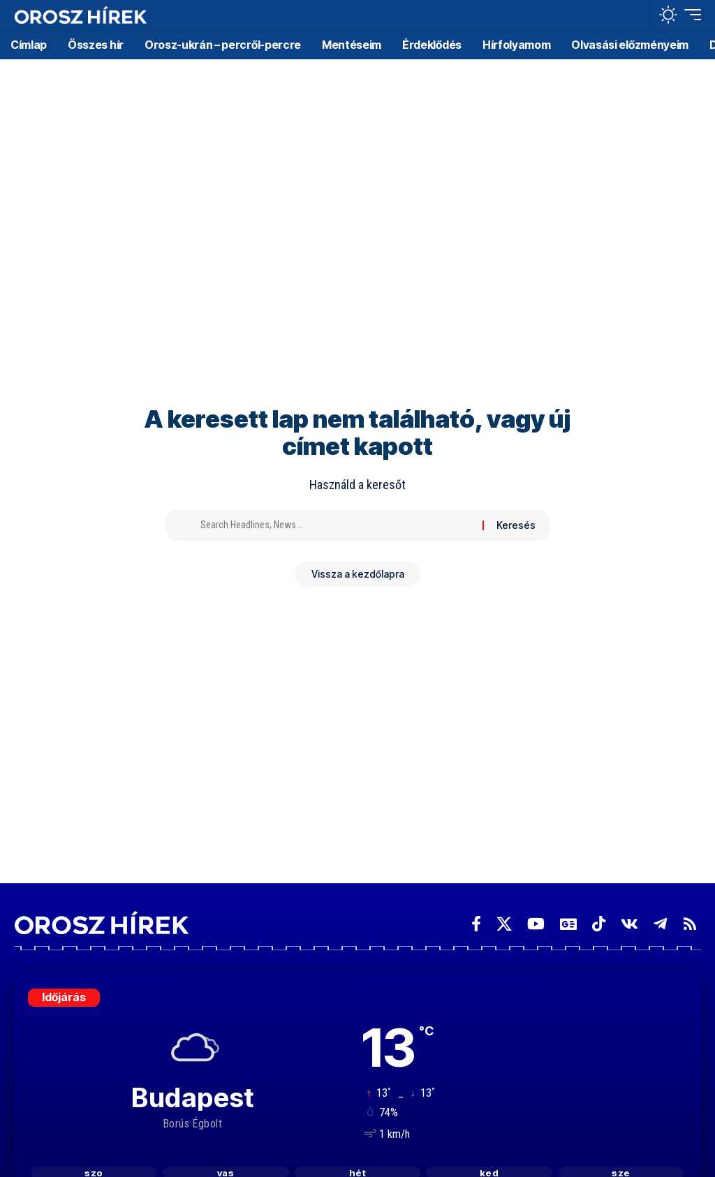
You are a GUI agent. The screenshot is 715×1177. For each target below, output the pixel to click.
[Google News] (568, 924)
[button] (637, 15)
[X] (504, 924)
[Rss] (690, 924)
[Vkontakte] (629, 924)
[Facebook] (476, 924)
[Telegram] (660, 924)
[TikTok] (599, 924)
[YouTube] (536, 924)
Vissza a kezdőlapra (357, 575)
